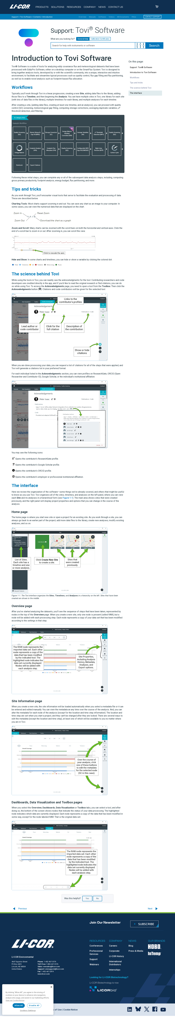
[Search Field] (107, 45)
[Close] (51, 987)
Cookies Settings (28, 1010)
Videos (111, 17)
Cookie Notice (70, 1009)
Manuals (92, 17)
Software (102, 17)
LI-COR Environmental (22, 957)
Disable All (34, 1005)
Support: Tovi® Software (141, 67)
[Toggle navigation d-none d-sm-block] (43, 7)
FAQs (134, 17)
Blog (131, 945)
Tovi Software (25, 17)
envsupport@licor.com (54, 969)
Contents (37, 17)
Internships (114, 970)
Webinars (94, 964)
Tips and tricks (136, 83)
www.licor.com (44, 974)
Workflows (134, 77)
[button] (140, 45)
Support (15, 17)
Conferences (96, 945)
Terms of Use (54, 1009)
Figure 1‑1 (68, 498)
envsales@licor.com (51, 967)
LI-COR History (116, 956)
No (97, 898)
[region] (27, 999)
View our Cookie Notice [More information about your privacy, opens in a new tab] (15, 1000)
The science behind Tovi (140, 88)
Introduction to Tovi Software (143, 72)
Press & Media (136, 951)
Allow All (18, 1005)
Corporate (114, 951)
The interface (136, 93)
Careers (113, 945)
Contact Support (152, 17)
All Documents (123, 17)
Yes (87, 898)
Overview (82, 17)
